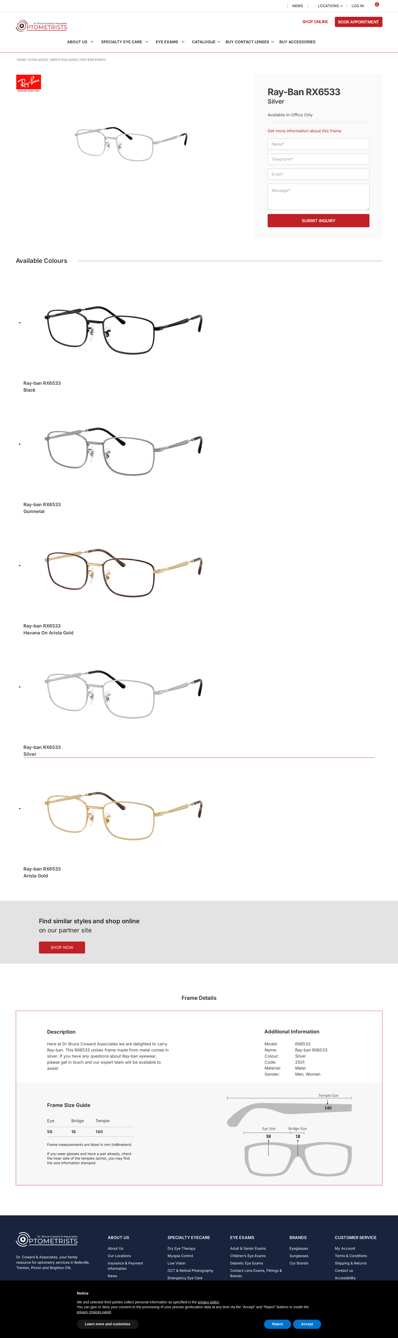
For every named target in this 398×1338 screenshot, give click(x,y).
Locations (328, 6)
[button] (83, 42)
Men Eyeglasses (64, 60)
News (297, 6)
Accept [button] (307, 1324)
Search (279, 6)
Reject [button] (277, 1324)
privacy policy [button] (208, 1302)
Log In (358, 6)
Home (21, 60)
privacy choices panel (94, 1312)
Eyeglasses (38, 60)
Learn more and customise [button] (107, 1324)
